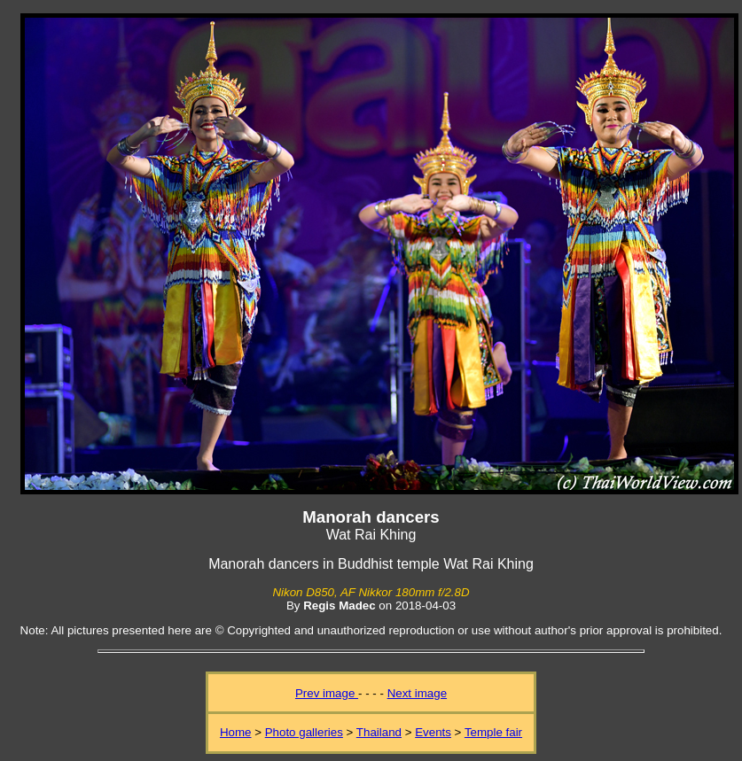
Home (236, 732)
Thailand (379, 732)
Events (433, 732)
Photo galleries (304, 732)
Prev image (326, 693)
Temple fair (493, 732)
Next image (417, 693)
